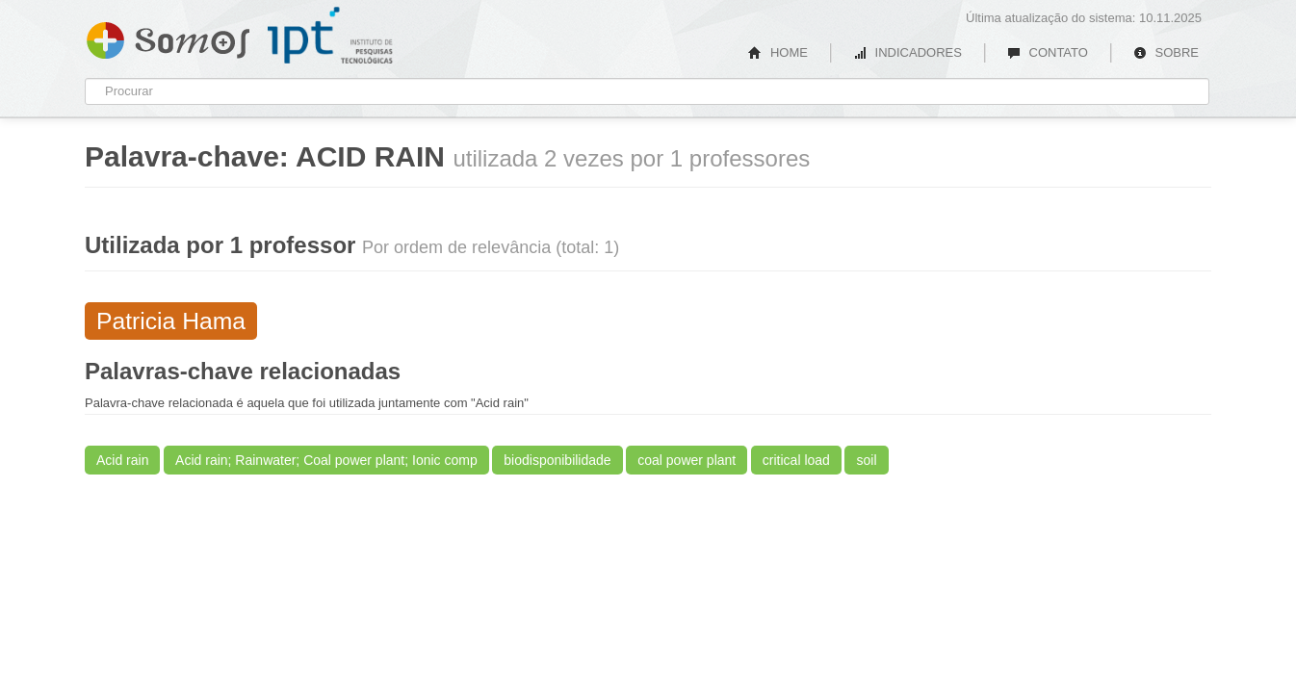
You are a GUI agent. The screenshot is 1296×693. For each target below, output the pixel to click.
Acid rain (122, 460)
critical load (796, 460)
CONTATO (1047, 52)
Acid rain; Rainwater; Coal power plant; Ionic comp (326, 460)
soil (866, 460)
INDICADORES (907, 52)
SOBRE (1166, 52)
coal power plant (686, 460)
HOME (778, 52)
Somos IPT (168, 37)
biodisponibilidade (557, 460)
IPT (330, 35)
